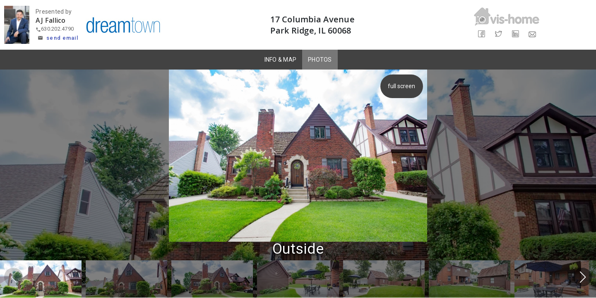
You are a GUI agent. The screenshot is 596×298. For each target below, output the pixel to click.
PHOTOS (320, 59)
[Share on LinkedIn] (515, 34)
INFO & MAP (280, 59)
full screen (403, 86)
